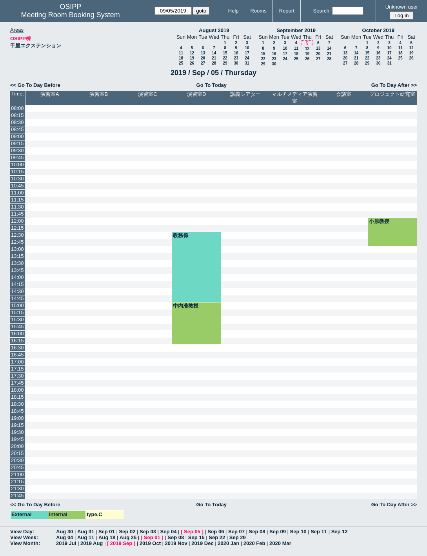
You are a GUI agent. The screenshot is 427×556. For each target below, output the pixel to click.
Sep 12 (339, 531)
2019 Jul (66, 543)
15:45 (17, 326)
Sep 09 (277, 531)
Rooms (258, 11)
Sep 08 (257, 531)
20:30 (17, 460)
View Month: (25, 543)
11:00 (17, 193)
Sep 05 (192, 531)
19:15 (17, 425)
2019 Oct (150, 543)
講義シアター (245, 94)
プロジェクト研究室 (392, 94)
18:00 (17, 390)
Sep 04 (168, 531)
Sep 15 (196, 537)
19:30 (17, 432)
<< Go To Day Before (35, 85)
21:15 (17, 481)
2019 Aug (91, 543)
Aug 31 (85, 531)
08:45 (17, 129)
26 (192, 63)
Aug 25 (128, 537)
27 (203, 63)
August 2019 (214, 30)
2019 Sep (121, 543)
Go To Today (211, 85)
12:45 (17, 242)
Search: (322, 11)
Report (286, 11)
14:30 (17, 291)
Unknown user (401, 7)
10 (247, 48)
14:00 (17, 277)
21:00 (17, 474)
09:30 (17, 150)
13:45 (17, 270)
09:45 (17, 157)
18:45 (17, 411)
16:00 (17, 333)
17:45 (17, 383)
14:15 (17, 284)
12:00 (17, 221)
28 (214, 63)
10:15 (17, 172)
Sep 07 (236, 531)
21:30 (17, 488)
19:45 (17, 439)
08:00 (17, 108)
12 (192, 53)
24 (247, 58)
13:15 (17, 256)
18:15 (17, 397)
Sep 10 (298, 531)
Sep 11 (319, 531)
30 (236, 63)
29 (225, 63)
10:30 (17, 179)
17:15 (17, 369)
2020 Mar (280, 543)
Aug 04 (64, 537)
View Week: (24, 537)
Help (233, 11)
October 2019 (378, 30)
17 (247, 53)
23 (236, 58)
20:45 (17, 467)
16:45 (17, 355)
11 (181, 53)
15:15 (17, 312)
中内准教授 (185, 306)
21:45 (17, 495)
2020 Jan (228, 543)
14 (214, 53)
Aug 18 (106, 537)
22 (225, 58)
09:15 (17, 143)
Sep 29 (237, 537)
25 (181, 63)
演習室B (98, 94)
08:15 (17, 115)
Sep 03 (148, 531)
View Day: (22, 531)
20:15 (17, 453)
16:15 (17, 341)
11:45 (17, 214)
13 (203, 53)
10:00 (17, 164)
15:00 (17, 305)
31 (247, 63)
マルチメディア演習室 (295, 97)
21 (214, 58)
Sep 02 (127, 531)
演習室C (147, 94)
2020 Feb (254, 543)
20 (203, 58)
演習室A (49, 94)
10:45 (17, 186)
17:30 (17, 376)
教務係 (180, 235)
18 (181, 58)
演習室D (196, 94)
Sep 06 (215, 531)
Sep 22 (217, 537)
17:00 (17, 362)
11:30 (17, 207)
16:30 (17, 348)
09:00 (17, 136)
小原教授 (379, 221)
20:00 (17, 446)
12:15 (17, 228)
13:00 (17, 249)
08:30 (17, 122)
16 (236, 53)
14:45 (17, 298)
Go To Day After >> (394, 85)
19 (192, 58)
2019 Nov (176, 543)
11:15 (17, 200)
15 (225, 53)
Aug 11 (85, 537)
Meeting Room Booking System (70, 15)
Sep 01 (106, 531)
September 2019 (296, 30)
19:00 (17, 418)
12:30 (17, 235)
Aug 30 (64, 531)
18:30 (17, 404)
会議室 (343, 94)
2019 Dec (202, 543)
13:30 (17, 263)
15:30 (17, 319)
